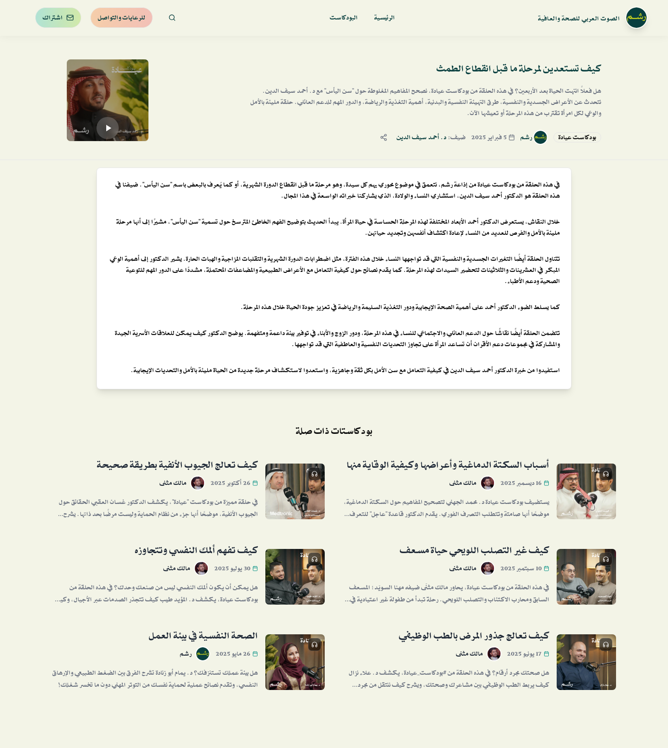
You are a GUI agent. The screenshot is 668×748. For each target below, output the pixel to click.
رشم (526, 137)
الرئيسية (384, 17)
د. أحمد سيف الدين (421, 137)
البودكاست (344, 17)
